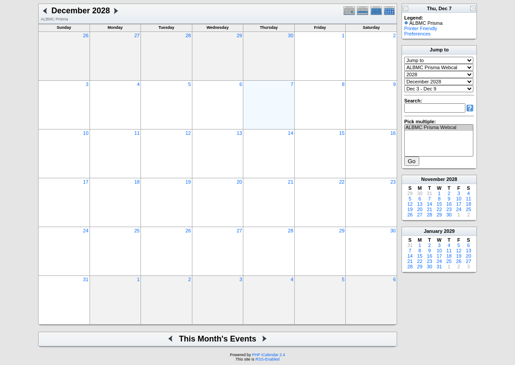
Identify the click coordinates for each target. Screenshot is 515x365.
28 (188, 35)
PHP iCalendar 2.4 (268, 355)
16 (393, 133)
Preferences (417, 33)
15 (341, 133)
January (433, 231)
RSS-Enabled (267, 359)
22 (341, 181)
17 (85, 181)
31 (85, 279)
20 (239, 181)
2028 (451, 179)
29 (239, 35)
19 (188, 181)
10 (85, 133)
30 (290, 35)
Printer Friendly (420, 28)
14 (290, 133)
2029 (449, 231)
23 (393, 181)
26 (85, 35)
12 (188, 133)
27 (137, 35)
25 (137, 230)
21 (290, 181)
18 (137, 181)
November (433, 179)
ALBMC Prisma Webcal (439, 128)
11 (137, 133)
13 (239, 133)
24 (85, 230)
